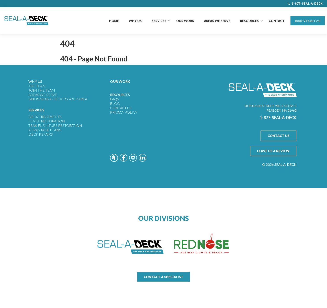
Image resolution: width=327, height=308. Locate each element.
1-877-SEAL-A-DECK (305, 3)
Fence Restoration (46, 121)
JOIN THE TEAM (41, 90)
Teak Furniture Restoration (55, 125)
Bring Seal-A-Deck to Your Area (57, 99)
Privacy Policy (123, 112)
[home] (26, 20)
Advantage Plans (44, 130)
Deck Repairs (40, 134)
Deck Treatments (45, 116)
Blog (115, 103)
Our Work (185, 21)
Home (114, 21)
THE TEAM (37, 86)
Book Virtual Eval (307, 21)
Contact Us (121, 108)
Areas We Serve (217, 21)
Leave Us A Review (273, 151)
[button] (159, 21)
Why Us (135, 21)
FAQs (114, 99)
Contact (277, 21)
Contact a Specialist (163, 277)
